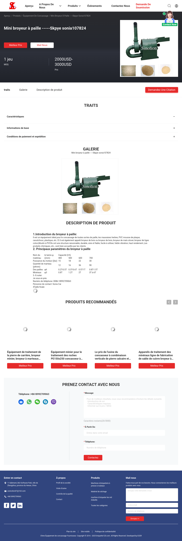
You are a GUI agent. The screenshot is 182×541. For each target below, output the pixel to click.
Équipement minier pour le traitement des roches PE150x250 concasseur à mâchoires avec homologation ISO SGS (68, 358)
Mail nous (42, 45)
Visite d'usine (61, 488)
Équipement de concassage (35, 16)
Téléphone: (90, 442)
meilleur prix (15, 45)
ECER (139, 536)
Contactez (93, 457)
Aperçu (7, 16)
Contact (59, 499)
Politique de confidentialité (105, 532)
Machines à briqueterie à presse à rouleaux (100, 484)
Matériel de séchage (99, 492)
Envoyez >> (135, 519)
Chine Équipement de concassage (53, 536)
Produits (17, 16)
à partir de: (90, 427)
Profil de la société (63, 483)
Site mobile (85, 532)
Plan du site (70, 532)
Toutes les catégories (99, 505)
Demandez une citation (161, 89)
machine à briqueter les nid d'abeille (101, 498)
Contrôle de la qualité (64, 494)
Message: (89, 393)
